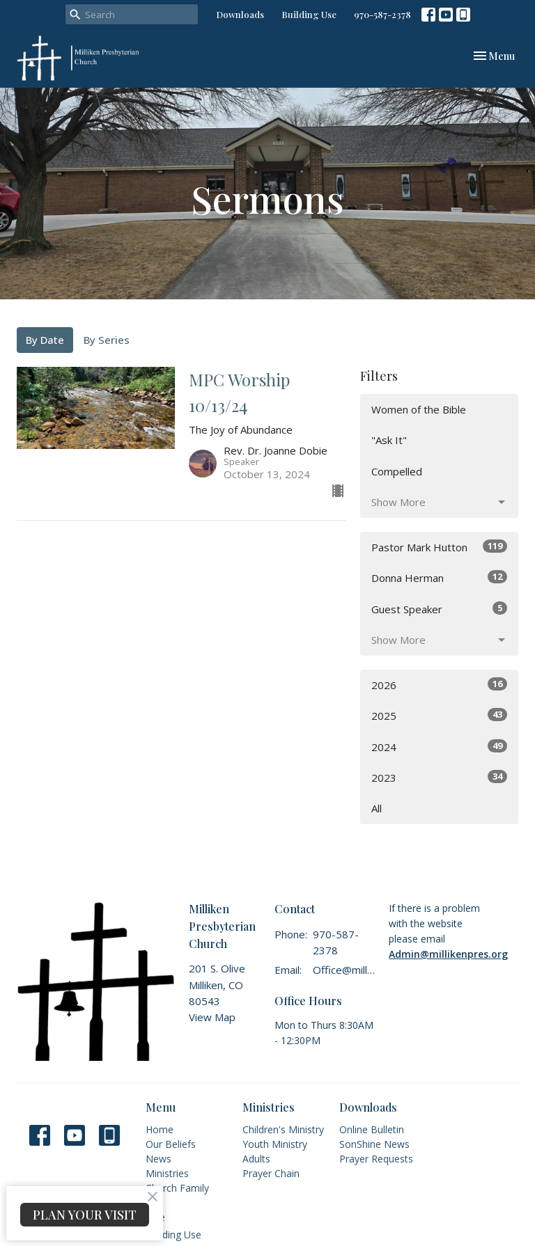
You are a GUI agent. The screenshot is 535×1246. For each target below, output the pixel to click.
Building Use (308, 14)
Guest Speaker (439, 608)
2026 (439, 684)
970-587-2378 (382, 14)
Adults (256, 1158)
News (158, 1158)
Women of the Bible (418, 409)
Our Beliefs (171, 1144)
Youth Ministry (274, 1144)
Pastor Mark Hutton (439, 546)
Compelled (396, 471)
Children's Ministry (283, 1129)
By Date (45, 340)
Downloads (240, 14)
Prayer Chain (271, 1173)
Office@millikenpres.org (344, 970)
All (376, 808)
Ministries (167, 1173)
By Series (107, 340)
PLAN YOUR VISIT (85, 1214)
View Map (212, 1017)
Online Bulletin (371, 1129)
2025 (439, 715)
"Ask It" (389, 440)
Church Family (177, 1187)
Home (159, 1129)
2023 (439, 777)
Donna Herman (439, 577)
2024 (439, 746)
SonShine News (374, 1144)
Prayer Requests (376, 1158)
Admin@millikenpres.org (448, 954)
